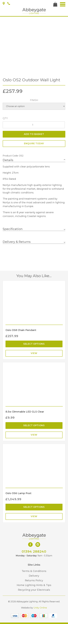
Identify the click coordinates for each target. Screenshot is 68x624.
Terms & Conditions (34, 571)
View (34, 353)
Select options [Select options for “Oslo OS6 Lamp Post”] (34, 507)
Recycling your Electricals (34, 589)
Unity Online (40, 607)
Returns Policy (34, 580)
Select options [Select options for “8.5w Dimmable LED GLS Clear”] (34, 425)
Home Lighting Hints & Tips (34, 585)
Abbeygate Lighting (34, 11)
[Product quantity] (34, 124)
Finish (34, 100)
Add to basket (34, 134)
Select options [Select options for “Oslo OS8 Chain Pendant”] (34, 344)
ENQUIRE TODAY (34, 143)
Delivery (34, 575)
